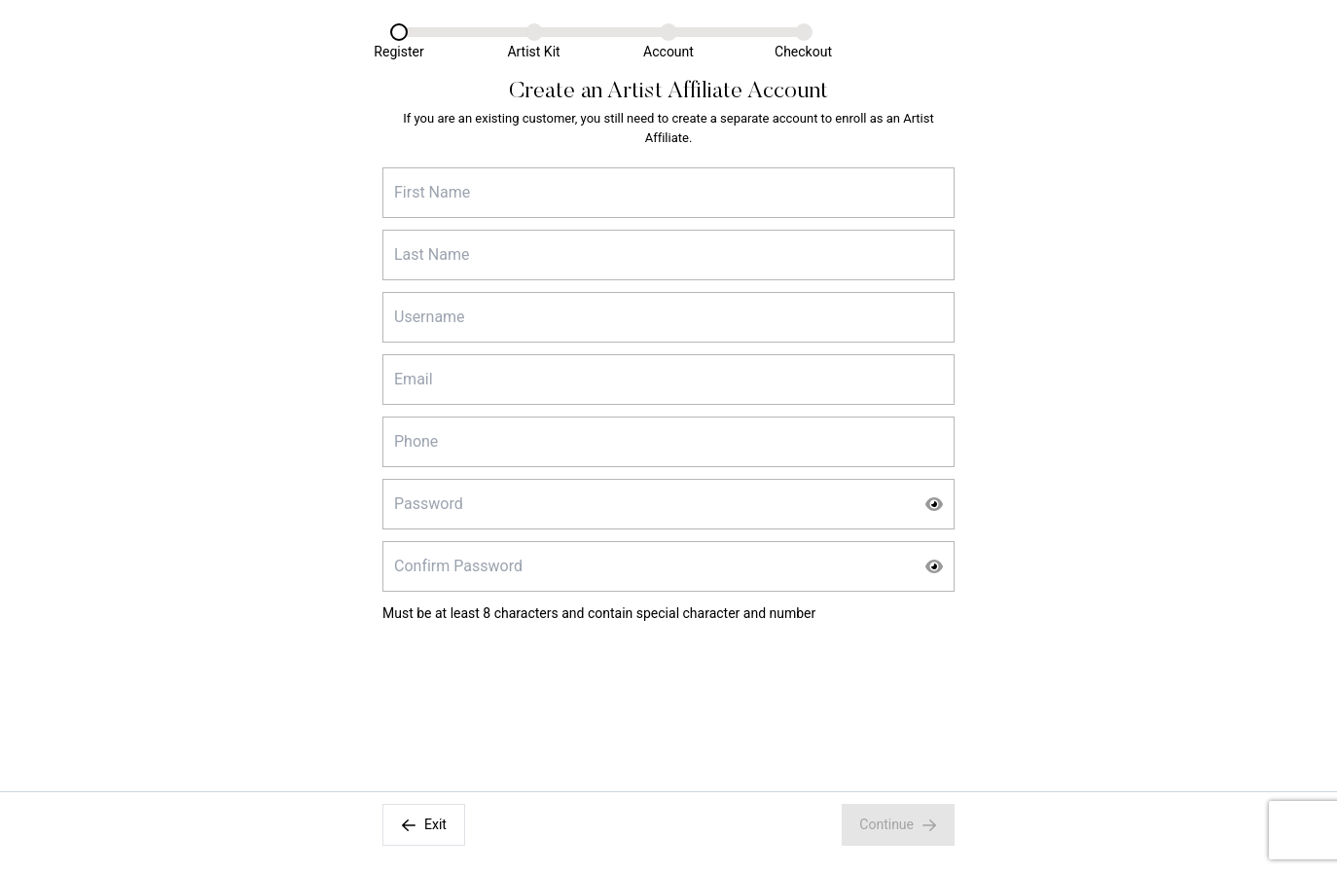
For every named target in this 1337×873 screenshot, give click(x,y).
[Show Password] (934, 504)
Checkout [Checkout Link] (803, 51)
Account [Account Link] (668, 51)
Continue (898, 825)
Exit (424, 825)
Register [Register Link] (398, 51)
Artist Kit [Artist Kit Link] (533, 51)
